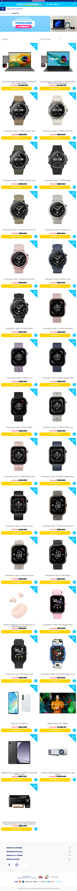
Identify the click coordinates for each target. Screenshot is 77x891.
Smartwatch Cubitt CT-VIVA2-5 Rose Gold (57, 328)
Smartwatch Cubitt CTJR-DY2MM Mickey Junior (58, 674)
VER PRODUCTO (16, 88)
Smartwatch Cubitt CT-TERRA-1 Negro (57, 180)
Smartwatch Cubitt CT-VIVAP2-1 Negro (19, 526)
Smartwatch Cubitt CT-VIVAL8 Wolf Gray (19, 575)
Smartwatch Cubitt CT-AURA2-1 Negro (19, 328)
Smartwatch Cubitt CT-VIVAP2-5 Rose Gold (19, 477)
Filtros (5, 39)
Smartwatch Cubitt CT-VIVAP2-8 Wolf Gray (58, 427)
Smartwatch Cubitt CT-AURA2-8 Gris (58, 230)
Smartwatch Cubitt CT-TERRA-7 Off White (58, 131)
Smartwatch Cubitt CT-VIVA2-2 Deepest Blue (57, 378)
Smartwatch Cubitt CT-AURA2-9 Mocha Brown (19, 230)
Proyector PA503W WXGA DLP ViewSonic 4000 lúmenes (58, 773)
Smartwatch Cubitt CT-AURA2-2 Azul (58, 279)
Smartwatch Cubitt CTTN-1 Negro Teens (19, 674)
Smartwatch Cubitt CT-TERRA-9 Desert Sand (19, 131)
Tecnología (15, 13)
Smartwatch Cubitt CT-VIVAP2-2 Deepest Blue (58, 477)
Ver (35, 88)
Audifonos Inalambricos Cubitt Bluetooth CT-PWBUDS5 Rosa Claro (19, 625)
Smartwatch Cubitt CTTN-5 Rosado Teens (57, 625)
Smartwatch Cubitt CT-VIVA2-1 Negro (19, 427)
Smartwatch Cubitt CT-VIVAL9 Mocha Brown (57, 526)
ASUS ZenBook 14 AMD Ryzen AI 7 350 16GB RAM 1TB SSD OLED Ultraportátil (58, 82)
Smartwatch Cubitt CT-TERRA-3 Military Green (19, 180)
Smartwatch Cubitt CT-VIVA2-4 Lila (19, 378)
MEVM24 (58, 888)
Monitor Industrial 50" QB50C (57, 723)
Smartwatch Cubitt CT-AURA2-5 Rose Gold (19, 279)
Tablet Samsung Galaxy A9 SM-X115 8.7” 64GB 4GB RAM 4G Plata (19, 773)
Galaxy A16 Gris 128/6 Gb (19, 723)
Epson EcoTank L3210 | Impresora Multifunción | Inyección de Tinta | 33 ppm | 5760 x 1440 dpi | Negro (19, 822)
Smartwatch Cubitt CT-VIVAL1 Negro (58, 575)
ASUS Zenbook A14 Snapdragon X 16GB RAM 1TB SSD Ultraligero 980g (19, 82)
